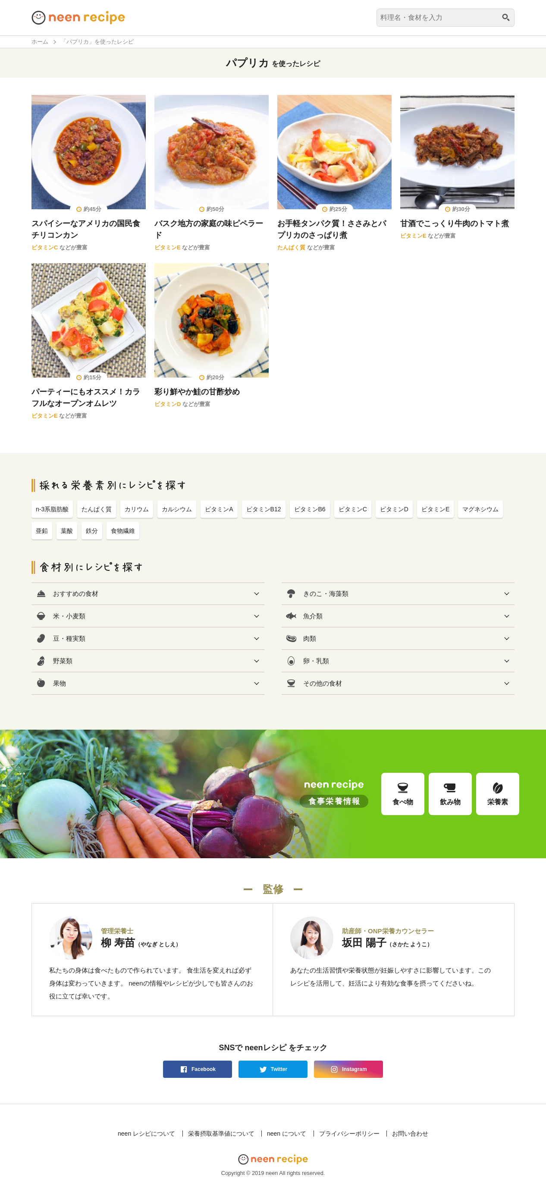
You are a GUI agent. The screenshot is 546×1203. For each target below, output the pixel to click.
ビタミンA (219, 509)
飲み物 (450, 793)
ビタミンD (167, 404)
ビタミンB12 (263, 509)
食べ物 (402, 793)
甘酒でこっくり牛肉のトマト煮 (454, 223)
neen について (286, 1134)
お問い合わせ (410, 1134)
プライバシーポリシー (349, 1134)
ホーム (39, 41)
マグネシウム (480, 509)
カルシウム (177, 509)
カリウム (137, 509)
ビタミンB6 (310, 509)
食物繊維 (123, 530)
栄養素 (497, 793)
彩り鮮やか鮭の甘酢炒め (197, 391)
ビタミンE (167, 247)
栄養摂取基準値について (221, 1134)
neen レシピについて (146, 1134)
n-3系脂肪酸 (52, 509)
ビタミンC (44, 247)
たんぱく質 (291, 247)
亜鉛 (42, 530)
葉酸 (67, 530)
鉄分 (92, 530)
